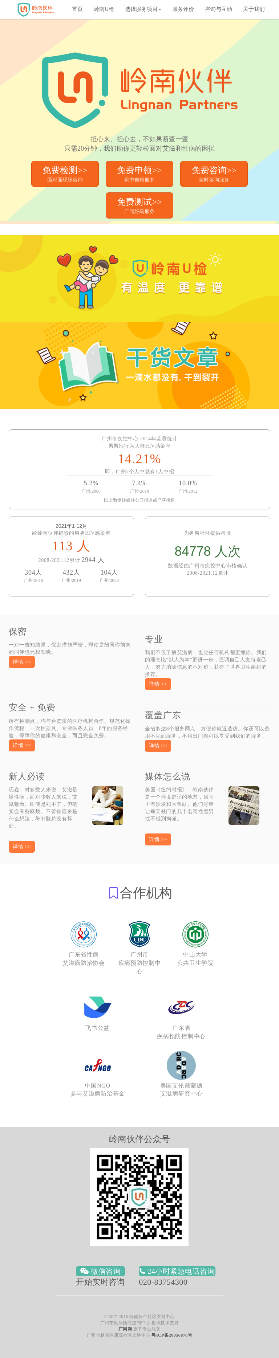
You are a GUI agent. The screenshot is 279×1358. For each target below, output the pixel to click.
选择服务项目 (143, 9)
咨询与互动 (218, 9)
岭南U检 (104, 9)
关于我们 (254, 9)
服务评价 (183, 9)
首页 (77, 9)
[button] (22, 662)
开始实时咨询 (100, 1281)
